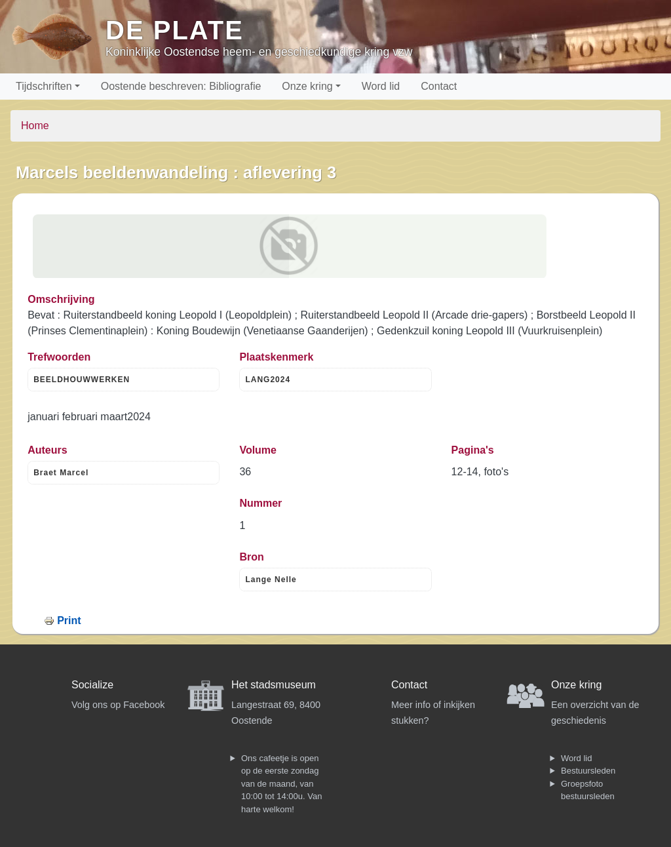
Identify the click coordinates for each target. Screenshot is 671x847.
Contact (439, 86)
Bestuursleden (588, 771)
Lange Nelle (270, 579)
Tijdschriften (44, 86)
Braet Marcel (60, 472)
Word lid (381, 86)
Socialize (92, 684)
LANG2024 (267, 379)
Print (69, 620)
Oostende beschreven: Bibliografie (181, 86)
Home (35, 125)
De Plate (174, 30)
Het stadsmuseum (273, 684)
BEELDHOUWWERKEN (81, 379)
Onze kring (307, 86)
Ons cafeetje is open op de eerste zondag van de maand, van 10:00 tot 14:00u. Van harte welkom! (281, 783)
